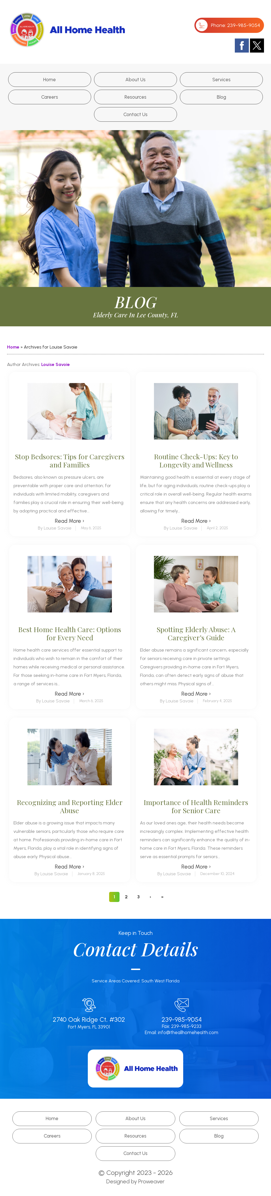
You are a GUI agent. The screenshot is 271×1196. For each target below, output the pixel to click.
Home (49, 79)
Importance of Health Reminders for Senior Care (196, 806)
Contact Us (135, 114)
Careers (49, 97)
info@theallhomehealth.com (188, 1032)
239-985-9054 (243, 25)
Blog (221, 97)
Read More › (69, 521)
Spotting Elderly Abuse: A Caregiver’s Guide (196, 633)
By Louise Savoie (55, 528)
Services (221, 79)
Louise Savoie (55, 364)
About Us (135, 79)
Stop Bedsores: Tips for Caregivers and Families (70, 460)
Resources (135, 97)
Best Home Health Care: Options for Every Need (69, 633)
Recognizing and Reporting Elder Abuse (70, 806)
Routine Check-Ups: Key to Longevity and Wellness (196, 460)
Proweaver (151, 1181)
